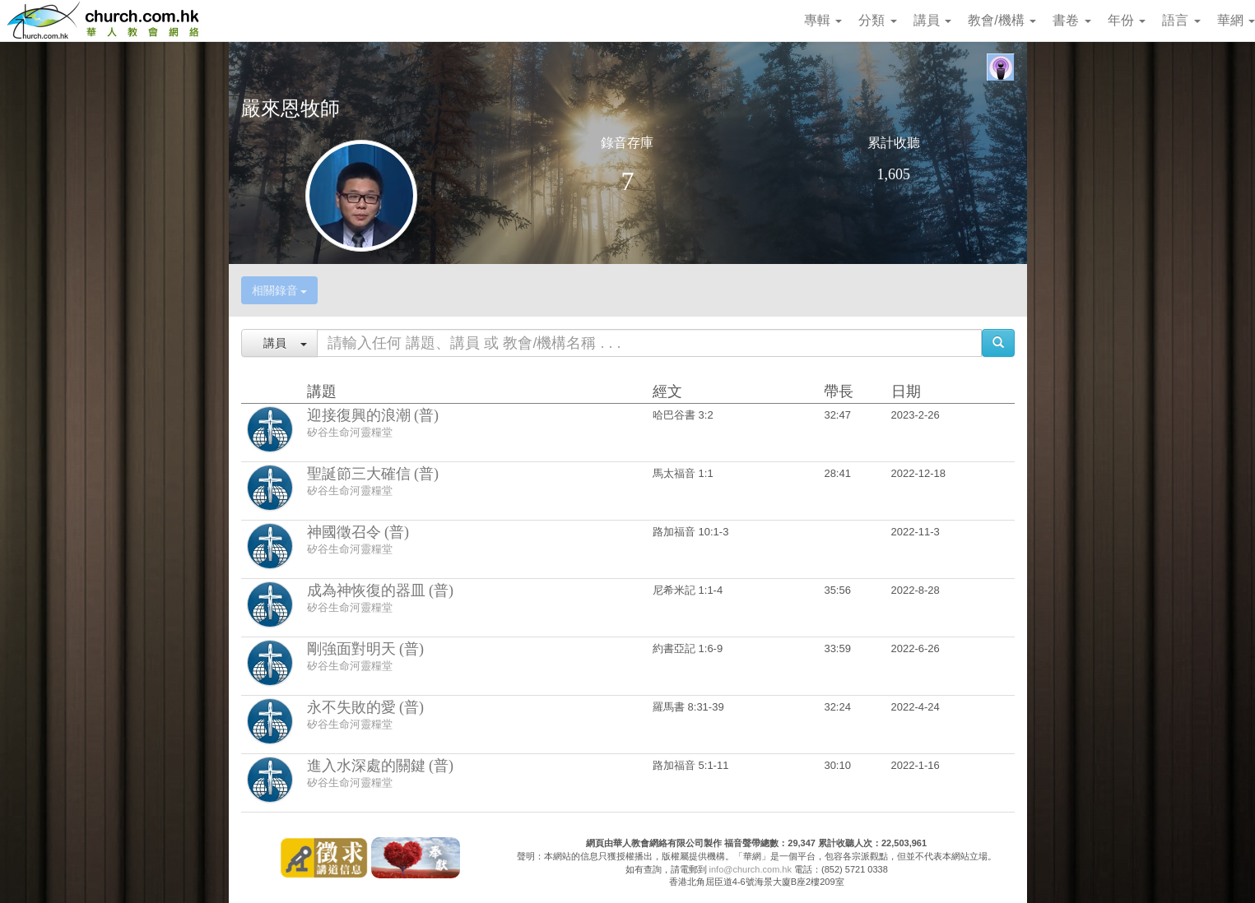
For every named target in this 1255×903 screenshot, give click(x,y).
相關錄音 (280, 290)
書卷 (1071, 20)
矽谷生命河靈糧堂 (350, 432)
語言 (1181, 20)
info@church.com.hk (750, 869)
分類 (877, 20)
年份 (1127, 20)
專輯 (823, 20)
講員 (932, 20)
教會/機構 (1002, 20)
